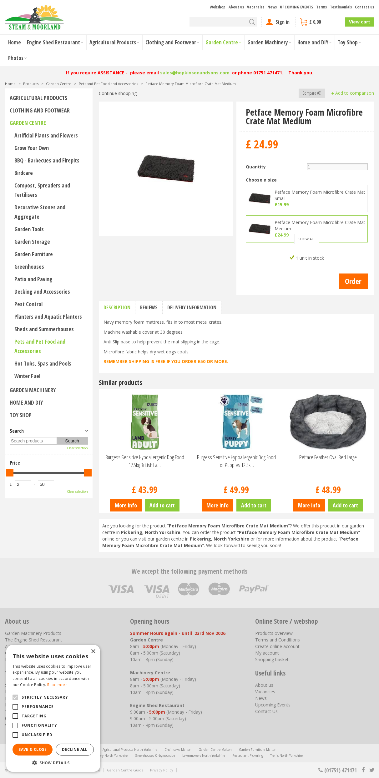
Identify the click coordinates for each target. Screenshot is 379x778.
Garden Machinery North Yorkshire (102, 755)
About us (264, 685)
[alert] (53, 708)
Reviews (149, 307)
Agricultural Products (38, 98)
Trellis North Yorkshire (286, 755)
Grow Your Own (31, 148)
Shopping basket (272, 659)
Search (17, 431)
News (261, 698)
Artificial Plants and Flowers (46, 135)
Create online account (277, 646)
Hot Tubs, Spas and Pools (42, 363)
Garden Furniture (33, 254)
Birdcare (23, 173)
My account (267, 653)
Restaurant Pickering (247, 755)
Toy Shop (21, 415)
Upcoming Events (273, 705)
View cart (359, 22)
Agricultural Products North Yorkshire (130, 749)
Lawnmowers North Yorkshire (203, 755)
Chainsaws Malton (177, 749)
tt (371, 770)
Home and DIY (26, 402)
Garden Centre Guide (125, 770)
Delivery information (191, 307)
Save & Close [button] (32, 749)
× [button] (93, 651)
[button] (53, 763)
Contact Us (266, 711)
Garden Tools (29, 229)
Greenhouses (29, 266)
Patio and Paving (33, 279)
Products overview (274, 633)
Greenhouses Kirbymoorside (155, 755)
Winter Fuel (27, 376)
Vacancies (265, 692)
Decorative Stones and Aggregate (39, 211)
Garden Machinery (33, 390)
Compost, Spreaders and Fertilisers (42, 190)
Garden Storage (32, 241)
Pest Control (28, 304)
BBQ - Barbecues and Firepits (46, 160)
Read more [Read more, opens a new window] (57, 684)
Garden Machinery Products (33, 633)
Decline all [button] (74, 749)
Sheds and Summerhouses (44, 329)
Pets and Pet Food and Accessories (39, 346)
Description (117, 307)
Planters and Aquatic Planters (48, 316)
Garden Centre (28, 123)
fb (363, 770)
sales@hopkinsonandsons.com (195, 73)
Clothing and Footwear (40, 110)
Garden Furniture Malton (257, 749)
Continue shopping (118, 93)
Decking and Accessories (42, 291)
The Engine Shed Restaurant (33, 640)
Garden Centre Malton (215, 749)
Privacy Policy (161, 770)
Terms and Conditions (277, 640)
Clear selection (77, 448)
